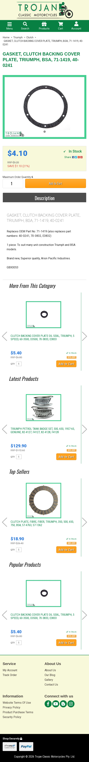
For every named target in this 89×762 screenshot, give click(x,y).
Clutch (29, 37)
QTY (13, 364)
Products (44, 26)
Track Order (10, 675)
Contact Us (51, 684)
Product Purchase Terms (18, 712)
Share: (73, 157)
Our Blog (50, 675)
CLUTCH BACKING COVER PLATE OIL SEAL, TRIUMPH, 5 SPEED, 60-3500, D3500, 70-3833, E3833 (42, 337)
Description (44, 197)
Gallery (49, 679)
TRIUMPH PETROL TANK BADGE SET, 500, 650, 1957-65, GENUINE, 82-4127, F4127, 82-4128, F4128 (43, 430)
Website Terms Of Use (17, 702)
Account (76, 25)
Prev (4, 336)
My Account (10, 670)
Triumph (18, 37)
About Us (50, 670)
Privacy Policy (11, 707)
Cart (60, 26)
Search (25, 26)
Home (6, 37)
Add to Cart (55, 183)
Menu (9, 26)
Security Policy (12, 717)
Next (84, 336)
